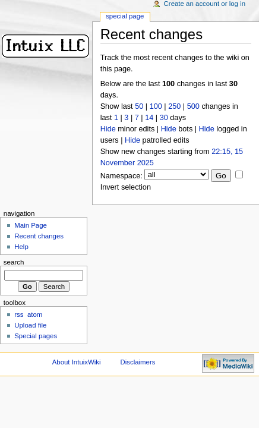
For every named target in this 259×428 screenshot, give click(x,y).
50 (139, 106)
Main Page (30, 225)
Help (21, 246)
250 (174, 106)
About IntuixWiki (76, 362)
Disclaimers (137, 362)
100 (156, 106)
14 (149, 118)
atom (34, 314)
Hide (108, 129)
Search (14, 262)
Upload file (30, 325)
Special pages (35, 335)
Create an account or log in (205, 3)
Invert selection (125, 187)
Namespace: (121, 176)
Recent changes (39, 236)
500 (193, 106)
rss (18, 314)
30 (164, 118)
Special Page (125, 16)
